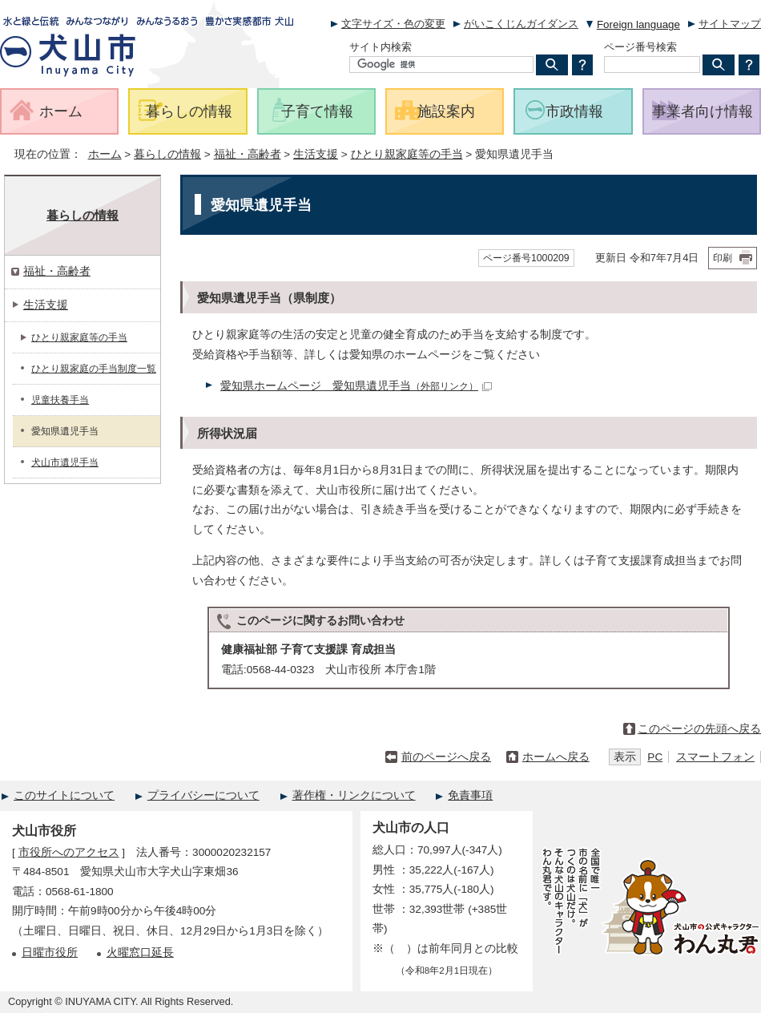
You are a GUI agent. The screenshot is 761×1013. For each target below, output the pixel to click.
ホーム (105, 154)
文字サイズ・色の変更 (393, 24)
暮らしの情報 (167, 154)
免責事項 (470, 795)
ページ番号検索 (640, 47)
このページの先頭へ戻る (699, 729)
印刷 (722, 258)
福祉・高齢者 (247, 154)
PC (654, 757)
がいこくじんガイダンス (521, 24)
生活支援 (315, 154)
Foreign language (638, 24)
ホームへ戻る (556, 757)
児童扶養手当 (60, 400)
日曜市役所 (50, 952)
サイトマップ (730, 24)
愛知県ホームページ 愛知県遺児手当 (356, 386)
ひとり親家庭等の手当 (407, 154)
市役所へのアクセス (68, 852)
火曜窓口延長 (140, 952)
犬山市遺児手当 (65, 462)
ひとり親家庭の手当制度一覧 (93, 368)
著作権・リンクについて (354, 795)
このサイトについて (64, 795)
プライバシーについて (203, 795)
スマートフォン (715, 757)
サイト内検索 (380, 47)
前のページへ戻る (446, 757)
